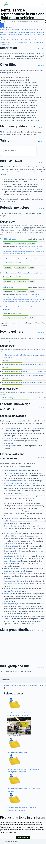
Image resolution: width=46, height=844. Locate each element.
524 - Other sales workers (18, 41)
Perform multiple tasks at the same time (17, 481)
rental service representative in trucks (14, 371)
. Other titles (13, 30)
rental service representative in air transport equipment (21, 259)
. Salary (38, 30)
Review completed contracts (13, 589)
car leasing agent (8, 287)
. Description (4, 30)
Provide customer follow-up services (16, 581)
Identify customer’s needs (12, 511)
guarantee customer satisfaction (28, 246)
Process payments (10, 533)
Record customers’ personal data (15, 526)
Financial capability (10, 428)
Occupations (16, 39)
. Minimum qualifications (26, 30)
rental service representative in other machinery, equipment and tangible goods (23, 356)
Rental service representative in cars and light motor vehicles (24, 685)
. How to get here (31, 32)
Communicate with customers (14, 486)
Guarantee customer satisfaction (15, 471)
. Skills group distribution (22, 35)
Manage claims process (12, 561)
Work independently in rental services (16, 604)
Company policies (10, 446)
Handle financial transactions (13, 616)
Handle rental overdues (11, 518)
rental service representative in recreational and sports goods (22, 375)
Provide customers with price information (17, 574)
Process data (8, 594)
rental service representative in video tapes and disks (19, 382)
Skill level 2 (3, 201)
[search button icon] (2, 25)
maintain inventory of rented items (32, 249)
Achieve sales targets (11, 546)
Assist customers (9, 501)
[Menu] (42, 4)
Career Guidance (5, 39)
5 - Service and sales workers (31, 39)
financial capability (15, 249)
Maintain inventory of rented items (15, 556)
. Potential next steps (17, 32)
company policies (20, 253)
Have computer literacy (11, 568)
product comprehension (25, 251)
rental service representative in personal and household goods (23, 364)
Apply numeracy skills (11, 496)
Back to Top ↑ (41, 49)
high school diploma (8, 132)
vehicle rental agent (9, 239)
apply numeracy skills (24, 294)
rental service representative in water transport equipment (22, 273)
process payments (14, 297)
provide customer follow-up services (29, 301)
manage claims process (10, 251)
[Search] (23, 21)
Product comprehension (12, 438)
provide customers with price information (30, 299)
